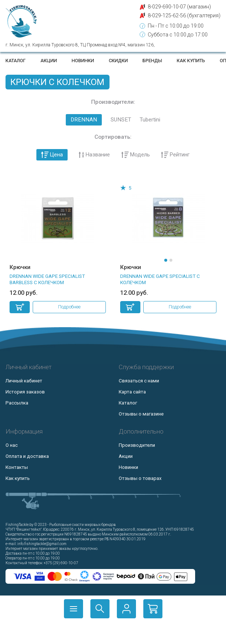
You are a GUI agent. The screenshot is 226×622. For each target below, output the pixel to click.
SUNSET (121, 120)
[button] (165, 260)
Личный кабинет (24, 381)
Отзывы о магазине (141, 414)
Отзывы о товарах (140, 478)
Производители (137, 445)
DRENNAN (84, 119)
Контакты (17, 467)
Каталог (16, 60)
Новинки (83, 60)
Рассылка (17, 403)
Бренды (152, 60)
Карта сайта (132, 392)
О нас (12, 445)
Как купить (191, 60)
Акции (48, 60)
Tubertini (150, 120)
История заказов (25, 392)
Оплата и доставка (27, 456)
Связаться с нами (139, 381)
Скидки (118, 60)
